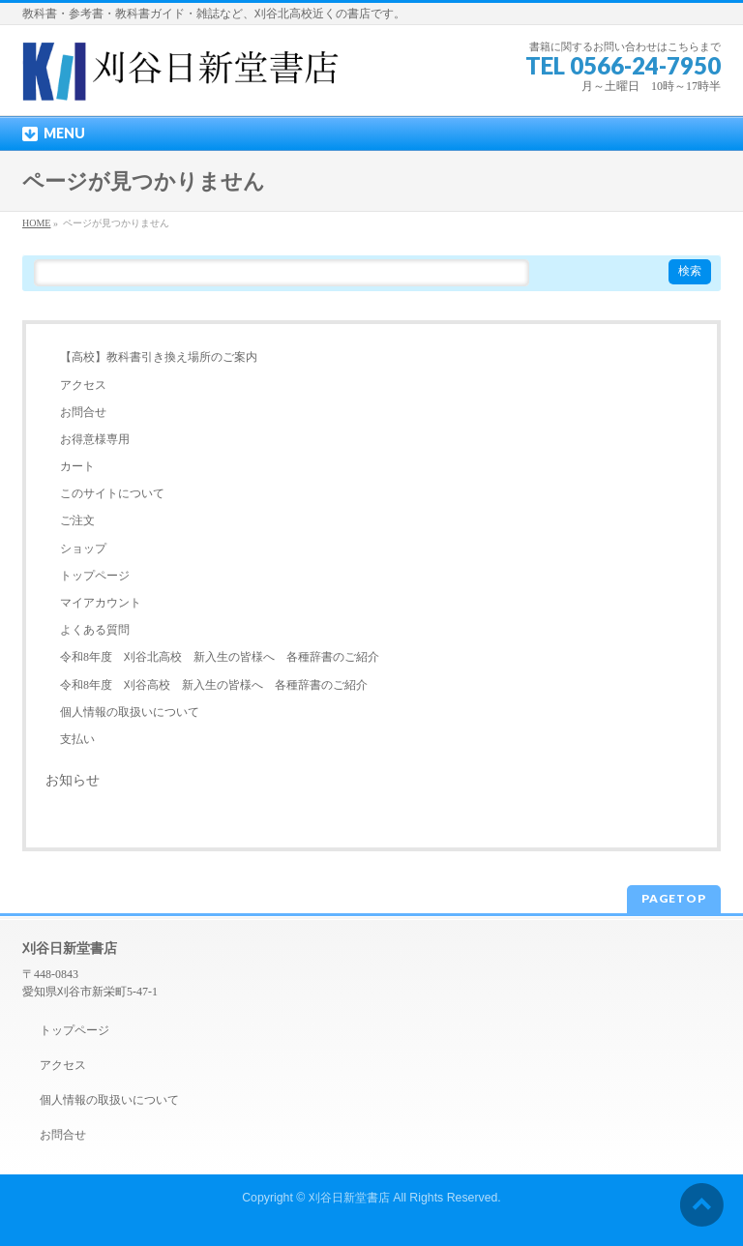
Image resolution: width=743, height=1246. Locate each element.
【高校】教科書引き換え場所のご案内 (158, 357)
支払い (77, 739)
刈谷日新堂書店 (349, 1197)
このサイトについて (112, 493)
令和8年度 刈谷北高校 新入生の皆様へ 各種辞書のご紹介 (219, 657)
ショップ (83, 548)
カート (77, 466)
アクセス (83, 385)
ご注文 (77, 520)
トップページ (95, 575)
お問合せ (83, 412)
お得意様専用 (95, 439)
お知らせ (72, 780)
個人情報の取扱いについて (129, 712)
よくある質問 (95, 630)
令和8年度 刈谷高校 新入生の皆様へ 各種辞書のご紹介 (214, 685)
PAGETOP (673, 898)
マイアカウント (100, 602)
